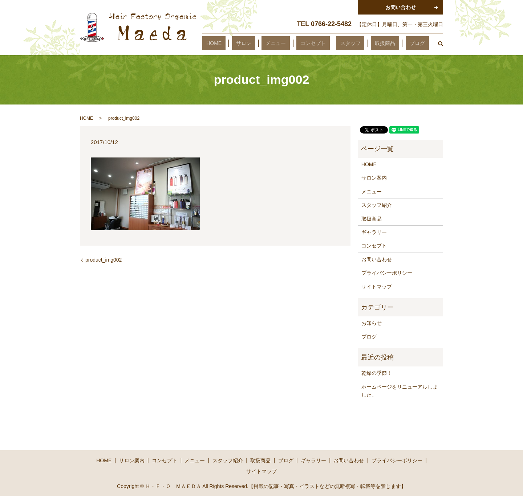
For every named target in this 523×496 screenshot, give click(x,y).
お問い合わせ (376, 259)
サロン (287, 43)
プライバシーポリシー (386, 273)
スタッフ (370, 43)
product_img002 (103, 260)
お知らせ (371, 323)
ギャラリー (374, 232)
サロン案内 (374, 178)
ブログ (421, 43)
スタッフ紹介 (376, 205)
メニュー (311, 43)
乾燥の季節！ (376, 373)
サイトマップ (376, 287)
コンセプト (340, 43)
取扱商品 (397, 43)
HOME (265, 43)
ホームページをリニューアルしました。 (399, 391)
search (437, 43)
